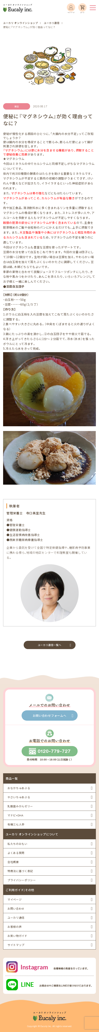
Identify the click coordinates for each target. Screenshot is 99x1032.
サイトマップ (15, 945)
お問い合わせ (15, 908)
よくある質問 (15, 853)
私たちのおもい (17, 844)
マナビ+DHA (15, 815)
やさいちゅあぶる (18, 797)
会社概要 (13, 862)
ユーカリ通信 (15, 918)
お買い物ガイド (17, 936)
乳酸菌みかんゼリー (20, 806)
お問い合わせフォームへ (49, 715)
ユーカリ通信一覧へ (49, 645)
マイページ (14, 899)
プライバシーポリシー (21, 880)
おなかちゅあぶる (18, 788)
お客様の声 (14, 927)
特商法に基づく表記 (20, 871)
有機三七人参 (15, 824)
